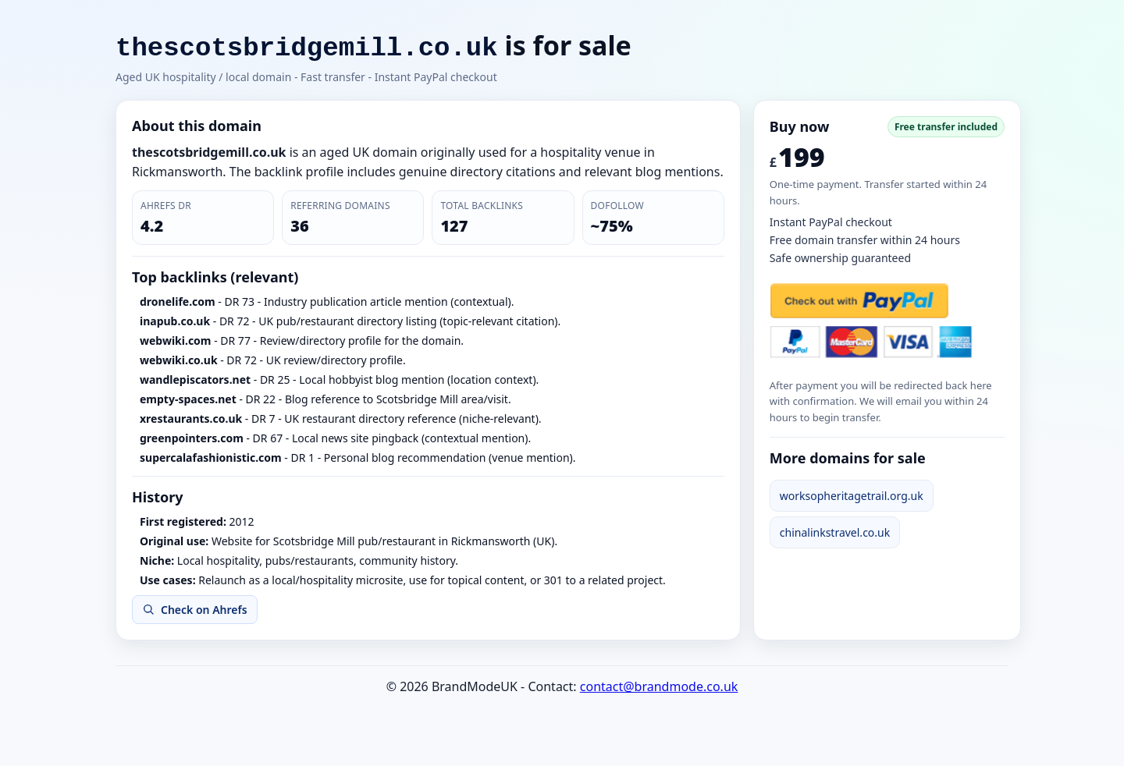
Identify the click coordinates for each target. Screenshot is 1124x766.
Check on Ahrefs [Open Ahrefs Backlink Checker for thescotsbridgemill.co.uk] (194, 609)
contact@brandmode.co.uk (659, 686)
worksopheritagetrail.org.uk (851, 495)
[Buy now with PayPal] (871, 321)
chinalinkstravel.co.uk (835, 532)
